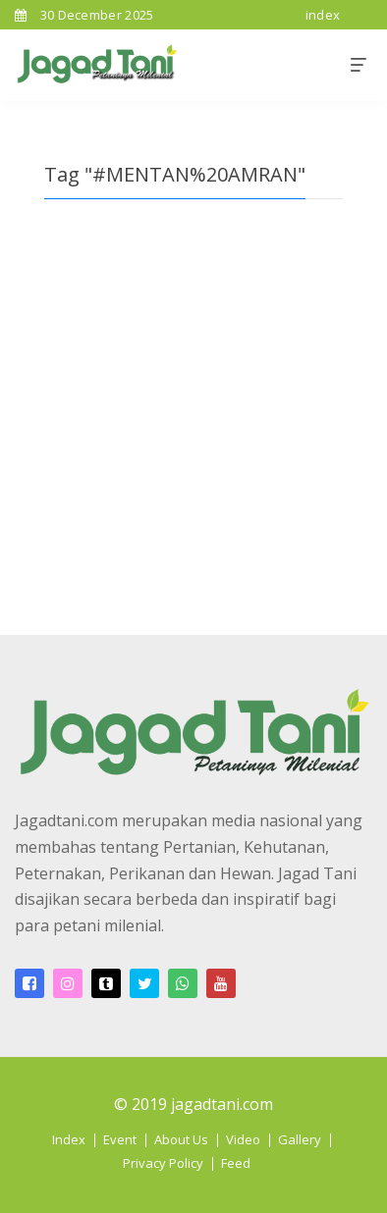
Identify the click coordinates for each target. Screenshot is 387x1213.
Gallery (299, 1139)
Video (243, 1139)
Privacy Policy (163, 1163)
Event (120, 1139)
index (323, 15)
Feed (235, 1163)
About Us (181, 1139)
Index (68, 1139)
